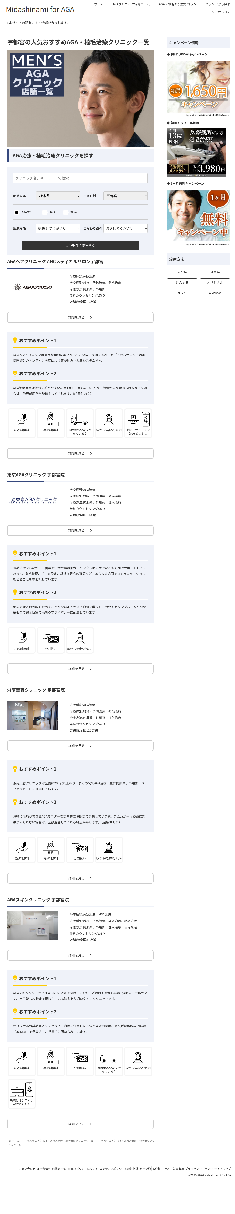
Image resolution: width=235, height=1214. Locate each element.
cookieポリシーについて (88, 1197)
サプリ (182, 293)
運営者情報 (44, 1197)
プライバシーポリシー (216, 1197)
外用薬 (215, 271)
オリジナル (215, 282)
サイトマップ (221, 1202)
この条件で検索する (80, 246)
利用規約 (156, 1197)
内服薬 (182, 271)
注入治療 (182, 282)
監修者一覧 (62, 1197)
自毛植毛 (215, 293)
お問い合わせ (25, 1197)
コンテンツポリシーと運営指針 (127, 1197)
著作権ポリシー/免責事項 (182, 1197)
